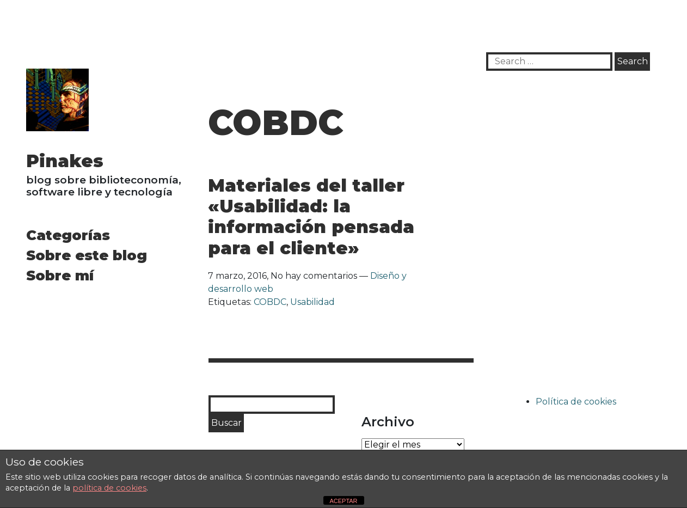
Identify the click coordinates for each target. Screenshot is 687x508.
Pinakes (64, 161)
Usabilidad (312, 302)
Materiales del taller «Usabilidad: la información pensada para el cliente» (311, 217)
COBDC (270, 302)
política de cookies (109, 488)
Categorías (68, 235)
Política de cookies (576, 401)
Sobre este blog (86, 255)
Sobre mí (60, 275)
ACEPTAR (343, 501)
